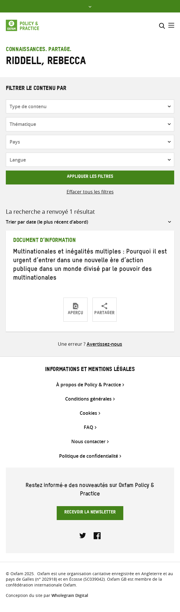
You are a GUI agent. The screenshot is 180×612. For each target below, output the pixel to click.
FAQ (88, 427)
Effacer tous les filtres (90, 192)
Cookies (88, 413)
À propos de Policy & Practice (88, 385)
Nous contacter (88, 441)
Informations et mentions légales (90, 370)
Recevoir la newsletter (90, 513)
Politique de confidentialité (88, 456)
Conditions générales (88, 399)
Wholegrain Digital (69, 595)
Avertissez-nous (104, 344)
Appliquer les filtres (90, 177)
